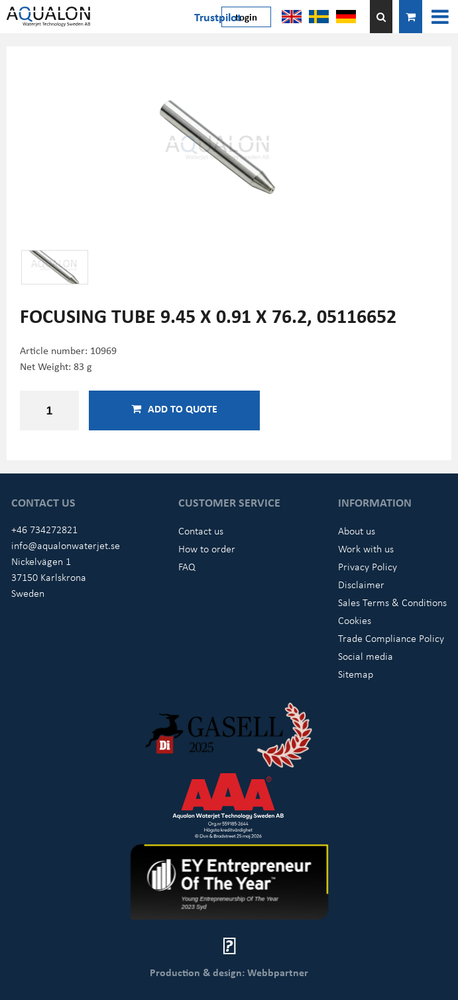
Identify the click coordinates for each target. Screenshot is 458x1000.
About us (356, 530)
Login (246, 16)
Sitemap (355, 673)
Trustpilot (217, 17)
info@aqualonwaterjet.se (65, 545)
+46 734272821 (44, 529)
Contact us (200, 530)
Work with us (366, 548)
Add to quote (174, 408)
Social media (365, 656)
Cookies (354, 620)
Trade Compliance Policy (391, 638)
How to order (206, 548)
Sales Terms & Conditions (392, 602)
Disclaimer (361, 584)
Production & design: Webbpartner (229, 972)
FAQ (187, 566)
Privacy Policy (367, 566)
